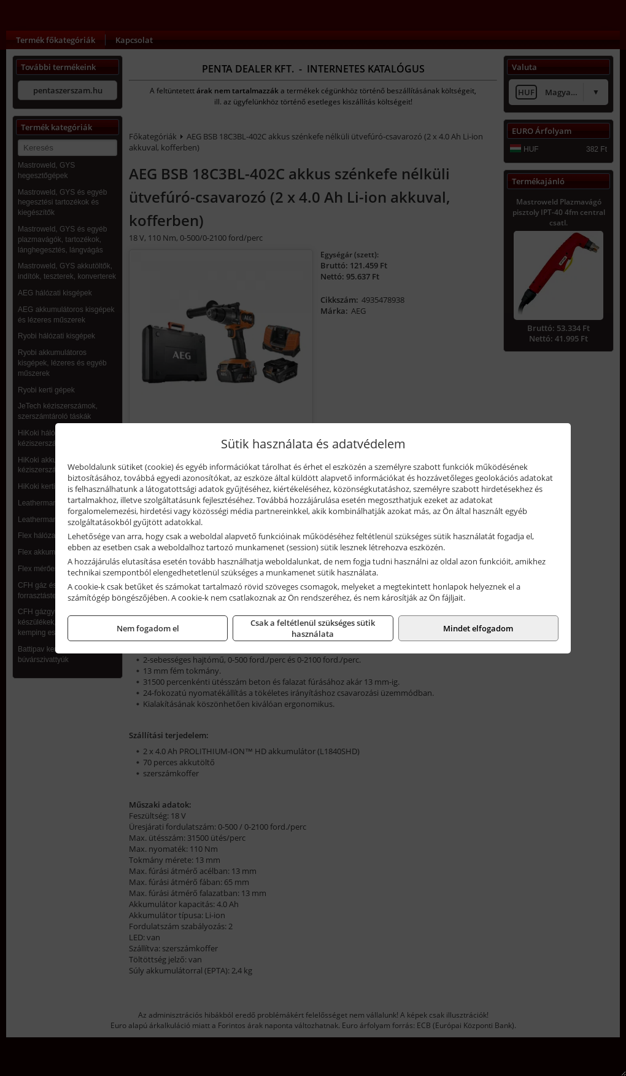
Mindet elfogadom (478, 628)
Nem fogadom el (148, 628)
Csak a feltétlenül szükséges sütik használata (312, 628)
